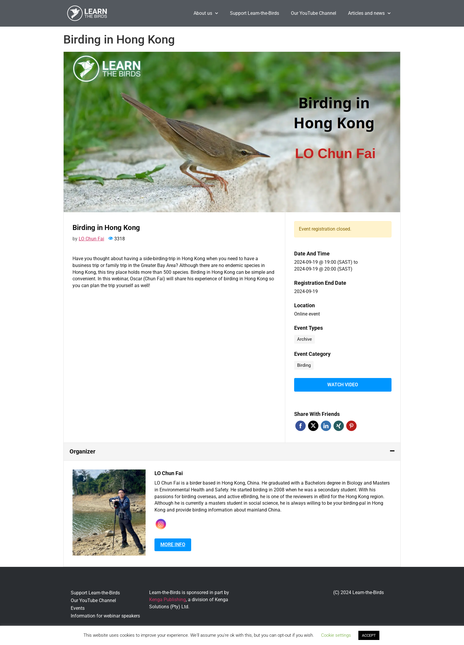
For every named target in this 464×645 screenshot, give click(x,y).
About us (206, 13)
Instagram (161, 523)
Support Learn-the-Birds (254, 13)
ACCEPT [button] (369, 635)
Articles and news (369, 13)
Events (78, 607)
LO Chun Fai (91, 239)
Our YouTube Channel (313, 13)
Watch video (342, 384)
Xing (339, 424)
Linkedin (326, 424)
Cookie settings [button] (336, 635)
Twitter (313, 424)
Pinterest (351, 424)
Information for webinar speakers (105, 614)
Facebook (300, 424)
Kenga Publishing (167, 598)
